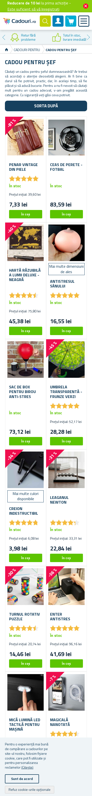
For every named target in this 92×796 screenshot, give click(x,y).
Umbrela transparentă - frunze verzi (66, 392)
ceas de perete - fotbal (66, 167)
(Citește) (27, 767)
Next (88, 37)
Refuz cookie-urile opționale (30, 789)
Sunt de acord (22, 778)
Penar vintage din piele (23, 167)
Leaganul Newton (59, 500)
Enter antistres (60, 616)
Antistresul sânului (62, 283)
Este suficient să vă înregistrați (33, 9)
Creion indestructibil (23, 511)
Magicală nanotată (60, 722)
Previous (3, 37)
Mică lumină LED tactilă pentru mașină (24, 725)
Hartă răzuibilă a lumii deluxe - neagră (25, 275)
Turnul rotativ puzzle (24, 616)
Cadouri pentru (27, 49)
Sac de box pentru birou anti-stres (22, 392)
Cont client (58, 25)
